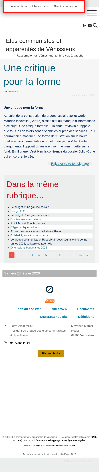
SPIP (73, 445)
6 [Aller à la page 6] (46, 255)
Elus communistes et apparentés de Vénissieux (49, 47)
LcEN (18, 440)
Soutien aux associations (26, 219)
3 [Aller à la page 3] (25, 255)
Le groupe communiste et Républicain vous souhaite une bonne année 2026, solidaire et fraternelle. (49, 241)
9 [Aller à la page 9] (66, 255)
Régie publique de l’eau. (25, 227)
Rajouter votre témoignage (70, 163)
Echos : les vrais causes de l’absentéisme (36, 231)
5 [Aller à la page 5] (39, 255)
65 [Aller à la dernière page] (80, 255)
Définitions (88, 316)
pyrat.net (36, 445)
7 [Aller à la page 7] (53, 255)
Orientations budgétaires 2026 (29, 247)
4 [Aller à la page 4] (32, 255)
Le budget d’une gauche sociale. (30, 207)
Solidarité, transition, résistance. (30, 235)
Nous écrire (51, 353)
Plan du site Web (37, 309)
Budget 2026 (18, 211)
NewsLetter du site (59, 316)
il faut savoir (40, 440)
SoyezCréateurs (56, 445)
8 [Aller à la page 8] (60, 255)
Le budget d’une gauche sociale (30, 215)
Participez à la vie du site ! (78, 461)
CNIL (94, 437)
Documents (87, 309)
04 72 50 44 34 (20, 342)
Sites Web (64, 309)
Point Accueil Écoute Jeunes (28, 223)
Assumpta (13, 91)
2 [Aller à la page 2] (18, 255)
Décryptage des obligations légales (66, 440)
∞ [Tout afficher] (87, 255)
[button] (83, 26)
